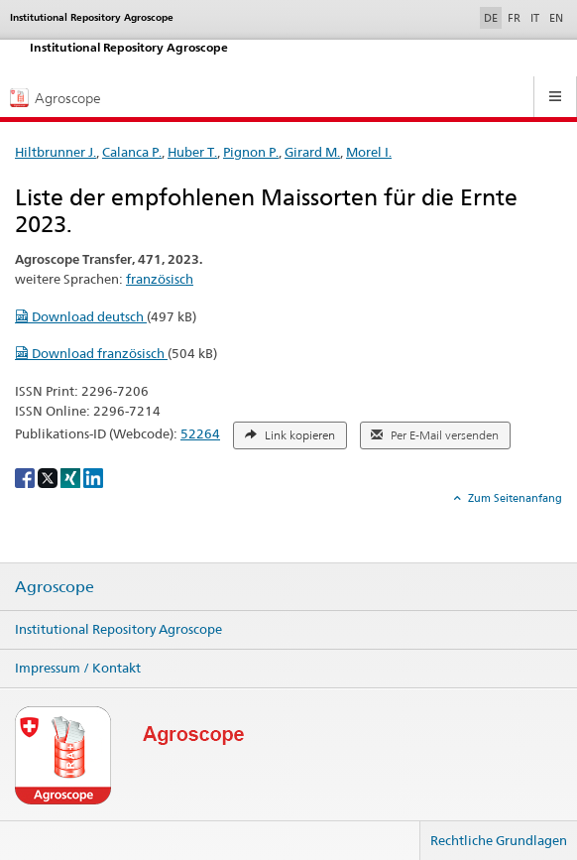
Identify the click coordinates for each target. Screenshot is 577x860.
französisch (159, 279)
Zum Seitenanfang (513, 498)
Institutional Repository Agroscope (118, 629)
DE (493, 17)
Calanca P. (132, 152)
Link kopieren (290, 435)
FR (514, 18)
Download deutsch (81, 316)
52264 (200, 433)
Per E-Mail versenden (435, 435)
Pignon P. (251, 152)
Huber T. (192, 152)
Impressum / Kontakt (78, 668)
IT (534, 18)
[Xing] (71, 476)
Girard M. (312, 152)
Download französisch (91, 353)
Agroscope (54, 587)
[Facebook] (26, 476)
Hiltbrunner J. (55, 152)
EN (556, 18)
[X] (49, 476)
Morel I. (369, 152)
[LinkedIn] (93, 476)
